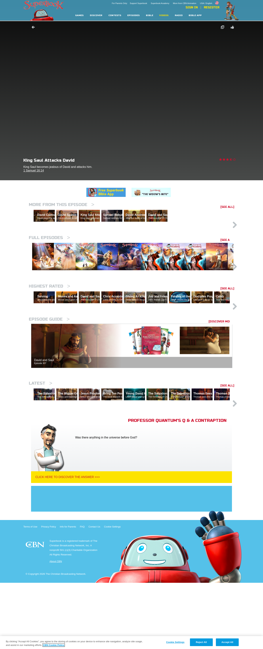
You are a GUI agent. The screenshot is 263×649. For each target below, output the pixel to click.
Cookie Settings (112, 593)
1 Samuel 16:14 (33, 170)
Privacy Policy (48, 593)
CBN (35, 612)
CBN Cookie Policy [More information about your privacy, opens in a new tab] (53, 645)
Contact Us (94, 593)
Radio (179, 15)
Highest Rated (49, 320)
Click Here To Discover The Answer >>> (67, 543)
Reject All (201, 642)
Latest (40, 433)
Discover (96, 15)
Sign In (192, 7)
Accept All (227, 642)
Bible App (195, 15)
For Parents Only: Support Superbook (129, 3)
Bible (149, 15)
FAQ (82, 593)
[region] (131, 642)
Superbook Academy (160, 3)
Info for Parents (68, 593)
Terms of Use (30, 593)
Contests (114, 15)
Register (211, 7)
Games (79, 15)
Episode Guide (49, 369)
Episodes (133, 15)
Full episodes (49, 253)
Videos (164, 15)
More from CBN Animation (184, 3)
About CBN (55, 627)
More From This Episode (61, 204)
